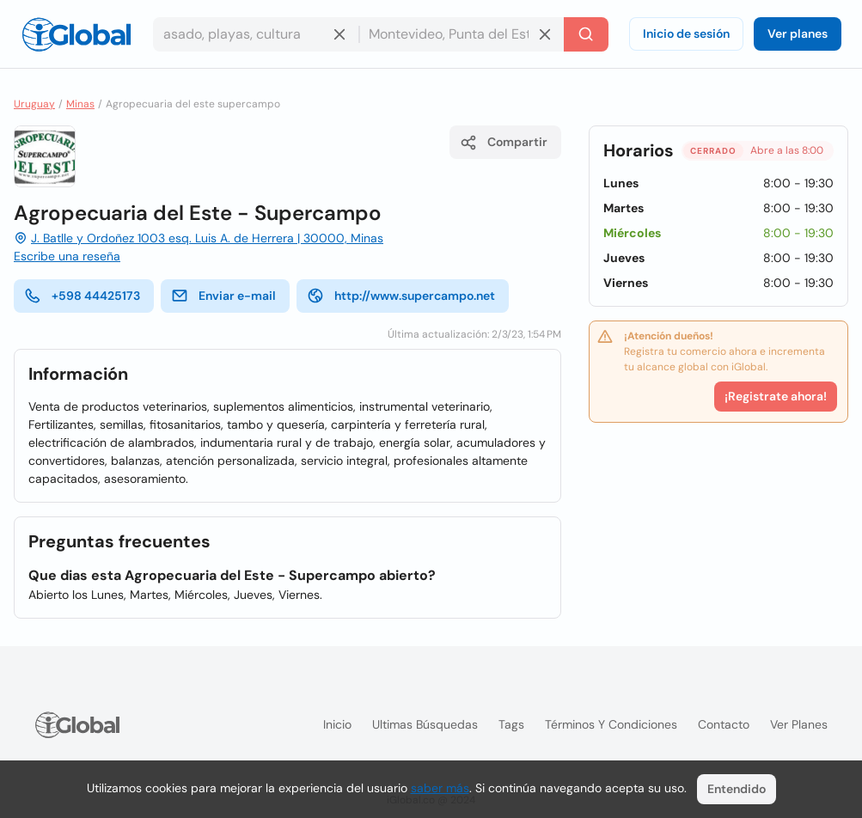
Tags (511, 724)
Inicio (337, 724)
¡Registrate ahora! (775, 396)
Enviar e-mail (223, 295)
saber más (440, 788)
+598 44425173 (82, 295)
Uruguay (34, 104)
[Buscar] (586, 34)
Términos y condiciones (611, 724)
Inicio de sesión (686, 33)
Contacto (723, 724)
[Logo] (76, 34)
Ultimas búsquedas (425, 724)
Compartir (503, 142)
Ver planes (797, 33)
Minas (80, 104)
